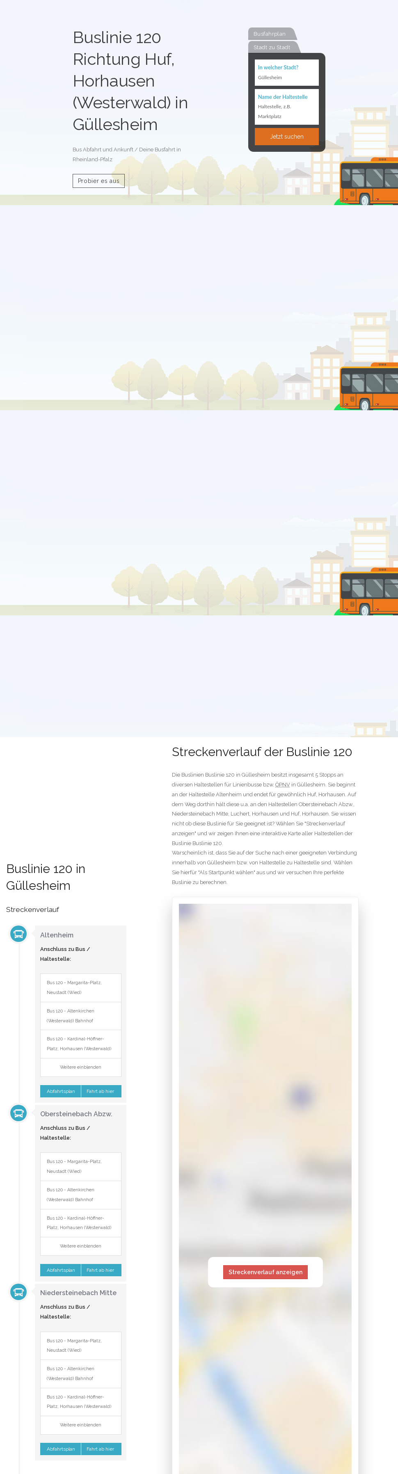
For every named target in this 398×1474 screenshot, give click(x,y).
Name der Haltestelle (283, 97)
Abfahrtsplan (60, 1091)
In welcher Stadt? (278, 67)
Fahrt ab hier (101, 1091)
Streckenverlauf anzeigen (265, 1272)
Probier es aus (99, 181)
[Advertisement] (66, 805)
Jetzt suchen (287, 136)
